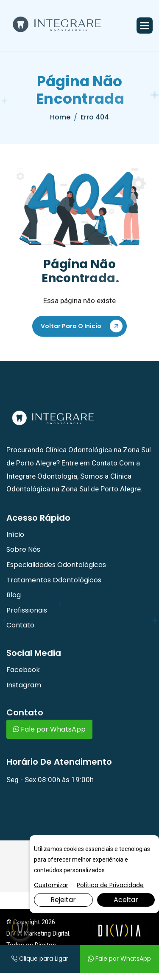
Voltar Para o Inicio (71, 326)
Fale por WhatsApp (49, 729)
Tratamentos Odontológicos (53, 580)
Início (15, 534)
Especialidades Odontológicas (56, 565)
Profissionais (26, 610)
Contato (20, 625)
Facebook (23, 670)
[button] (145, 25)
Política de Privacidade (110, 885)
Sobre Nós (23, 549)
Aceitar (126, 900)
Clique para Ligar (39, 958)
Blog (13, 595)
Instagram (23, 685)
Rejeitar (63, 900)
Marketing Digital (46, 933)
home (60, 117)
